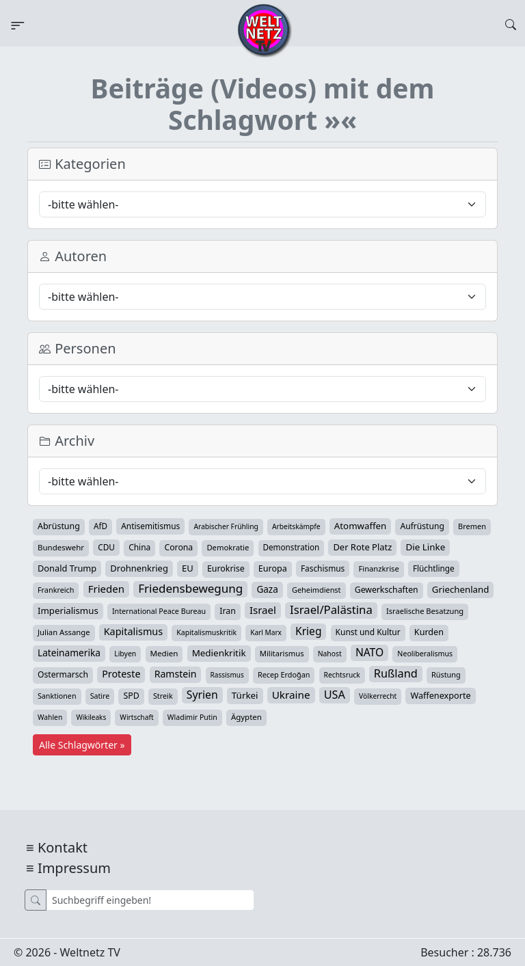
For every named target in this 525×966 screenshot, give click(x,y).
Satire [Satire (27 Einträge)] (100, 696)
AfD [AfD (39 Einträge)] (100, 526)
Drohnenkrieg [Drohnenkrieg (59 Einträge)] (138, 568)
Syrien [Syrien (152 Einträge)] (202, 694)
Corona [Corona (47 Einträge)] (178, 547)
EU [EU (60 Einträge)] (187, 568)
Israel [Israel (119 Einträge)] (263, 610)
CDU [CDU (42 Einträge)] (106, 546)
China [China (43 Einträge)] (139, 547)
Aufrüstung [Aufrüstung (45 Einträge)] (422, 526)
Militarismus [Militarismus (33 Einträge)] (282, 653)
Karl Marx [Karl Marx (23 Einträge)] (266, 632)
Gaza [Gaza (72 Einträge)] (267, 589)
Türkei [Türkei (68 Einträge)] (245, 695)
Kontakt (63, 847)
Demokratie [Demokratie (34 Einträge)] (227, 547)
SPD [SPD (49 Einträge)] (131, 695)
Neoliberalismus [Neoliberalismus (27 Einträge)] (425, 653)
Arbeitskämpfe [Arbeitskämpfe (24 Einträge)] (296, 526)
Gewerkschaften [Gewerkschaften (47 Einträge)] (386, 589)
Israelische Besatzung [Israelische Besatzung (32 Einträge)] (424, 611)
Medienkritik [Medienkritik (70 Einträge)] (219, 653)
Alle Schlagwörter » (82, 744)
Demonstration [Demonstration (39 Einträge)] (291, 547)
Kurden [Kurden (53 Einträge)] (429, 632)
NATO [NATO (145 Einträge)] (369, 652)
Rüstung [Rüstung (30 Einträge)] (446, 674)
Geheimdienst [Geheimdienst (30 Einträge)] (316, 590)
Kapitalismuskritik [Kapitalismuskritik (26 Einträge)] (206, 632)
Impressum (74, 868)
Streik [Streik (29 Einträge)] (163, 695)
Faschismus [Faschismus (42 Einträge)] (323, 568)
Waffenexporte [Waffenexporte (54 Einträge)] (440, 695)
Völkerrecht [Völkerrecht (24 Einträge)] (377, 696)
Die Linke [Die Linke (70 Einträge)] (425, 547)
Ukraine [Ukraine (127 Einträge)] (291, 694)
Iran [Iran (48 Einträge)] (227, 611)
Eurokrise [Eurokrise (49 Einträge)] (226, 568)
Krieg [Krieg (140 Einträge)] (308, 631)
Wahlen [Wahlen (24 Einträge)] (50, 717)
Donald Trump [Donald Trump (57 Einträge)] (67, 568)
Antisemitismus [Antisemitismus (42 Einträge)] (150, 525)
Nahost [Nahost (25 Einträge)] (330, 653)
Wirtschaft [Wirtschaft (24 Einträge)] (136, 717)
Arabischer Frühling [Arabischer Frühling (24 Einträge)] (225, 526)
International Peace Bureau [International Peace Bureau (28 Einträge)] (159, 611)
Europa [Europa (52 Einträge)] (272, 568)
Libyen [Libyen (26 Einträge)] (125, 653)
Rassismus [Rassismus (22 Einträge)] (227, 675)
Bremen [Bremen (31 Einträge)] (472, 526)
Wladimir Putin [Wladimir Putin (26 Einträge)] (192, 717)
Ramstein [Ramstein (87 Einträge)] (175, 673)
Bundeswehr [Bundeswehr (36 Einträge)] (61, 547)
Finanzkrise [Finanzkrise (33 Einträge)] (378, 568)
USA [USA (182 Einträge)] (334, 694)
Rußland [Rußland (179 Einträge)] (396, 673)
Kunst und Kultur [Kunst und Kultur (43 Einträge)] (368, 632)
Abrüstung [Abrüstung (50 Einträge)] (59, 526)
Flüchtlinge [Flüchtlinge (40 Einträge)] (434, 568)
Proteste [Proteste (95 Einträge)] (121, 673)
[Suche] (150, 900)
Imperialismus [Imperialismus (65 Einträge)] (68, 610)
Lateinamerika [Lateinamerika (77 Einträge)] (69, 652)
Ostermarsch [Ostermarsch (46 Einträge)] (63, 674)
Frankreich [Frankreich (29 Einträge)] (56, 590)
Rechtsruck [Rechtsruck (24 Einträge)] (342, 675)
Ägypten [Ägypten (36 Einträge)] (246, 717)
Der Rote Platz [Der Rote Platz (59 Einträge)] (362, 547)
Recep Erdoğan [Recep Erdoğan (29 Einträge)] (284, 674)
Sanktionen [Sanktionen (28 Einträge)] (57, 696)
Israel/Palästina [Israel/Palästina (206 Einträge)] (331, 609)
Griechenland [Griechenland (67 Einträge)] (460, 589)
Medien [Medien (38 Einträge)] (164, 653)
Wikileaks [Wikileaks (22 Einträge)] (91, 717)
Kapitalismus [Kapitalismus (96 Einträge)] (133, 631)
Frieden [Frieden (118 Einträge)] (106, 588)
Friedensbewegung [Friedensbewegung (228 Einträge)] (190, 588)
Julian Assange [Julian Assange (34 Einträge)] (64, 632)
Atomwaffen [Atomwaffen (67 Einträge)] (360, 526)
